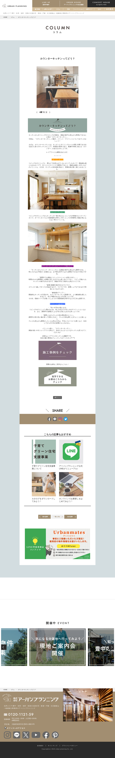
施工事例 (37, 9)
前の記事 (45, 517)
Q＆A (99, 9)
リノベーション (78, 9)
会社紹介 (40, 746)
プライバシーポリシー (70, 746)
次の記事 (70, 517)
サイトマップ (52, 746)
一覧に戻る (57, 517)
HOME (5, 17)
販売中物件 (46, 3)
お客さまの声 (48, 9)
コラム (58, 9)
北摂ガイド (89, 9)
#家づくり (57, 398)
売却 (68, 9)
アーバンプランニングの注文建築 (73, 3)
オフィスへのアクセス (16, 729)
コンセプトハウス (101, 3)
